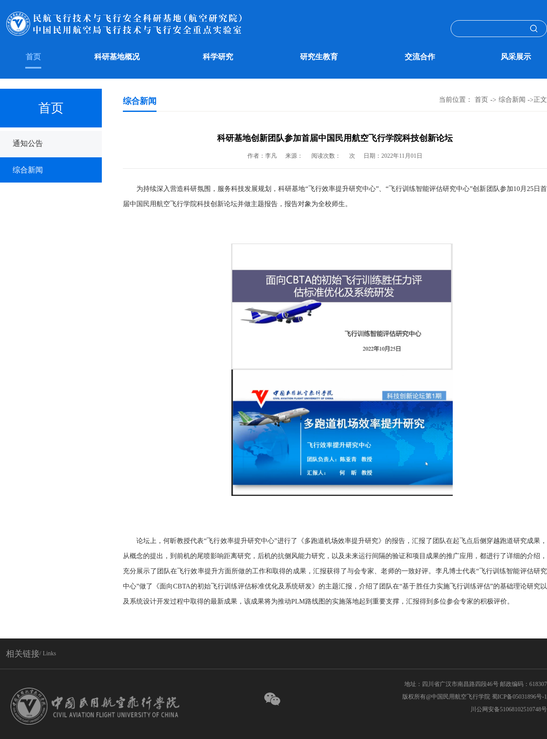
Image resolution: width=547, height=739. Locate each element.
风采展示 (516, 57)
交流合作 (420, 57)
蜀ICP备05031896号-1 (519, 697)
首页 (33, 57)
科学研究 (218, 57)
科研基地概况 (117, 57)
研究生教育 (319, 57)
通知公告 (28, 143)
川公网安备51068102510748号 (508, 709)
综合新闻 (28, 170)
